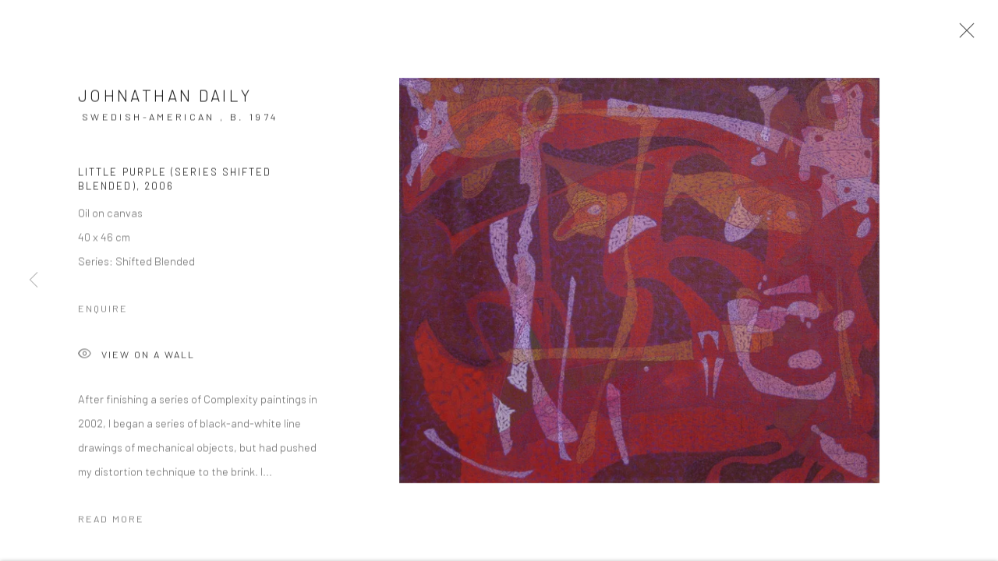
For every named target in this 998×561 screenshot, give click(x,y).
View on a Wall (136, 361)
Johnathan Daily (165, 100)
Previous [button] (33, 280)
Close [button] (963, 35)
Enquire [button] (103, 314)
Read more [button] (111, 524)
